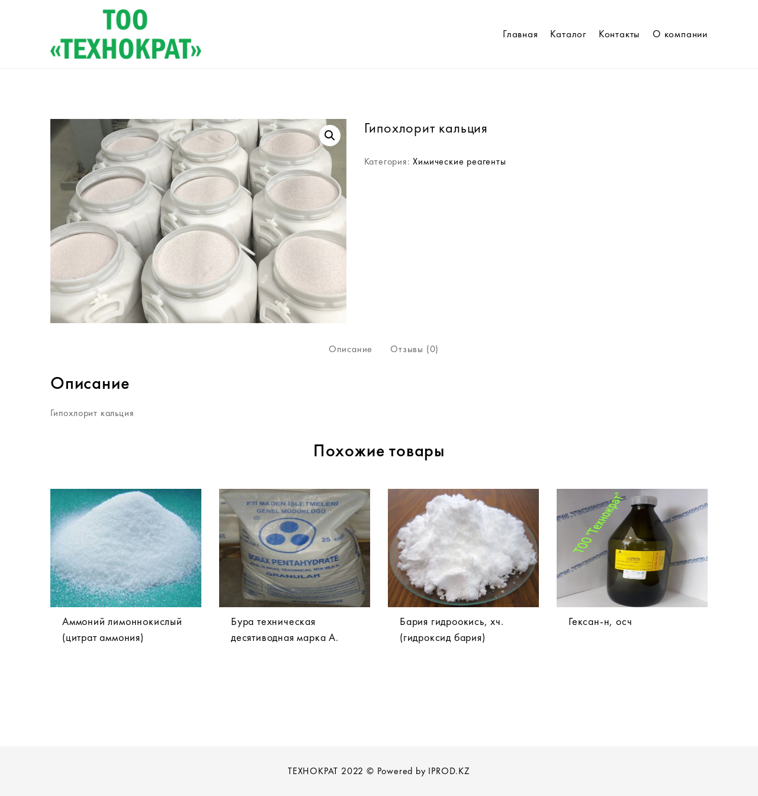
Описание (350, 349)
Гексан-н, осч (600, 621)
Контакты (619, 33)
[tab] (350, 349)
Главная (520, 33)
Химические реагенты (459, 161)
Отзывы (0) (414, 349)
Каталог (568, 33)
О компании (680, 33)
